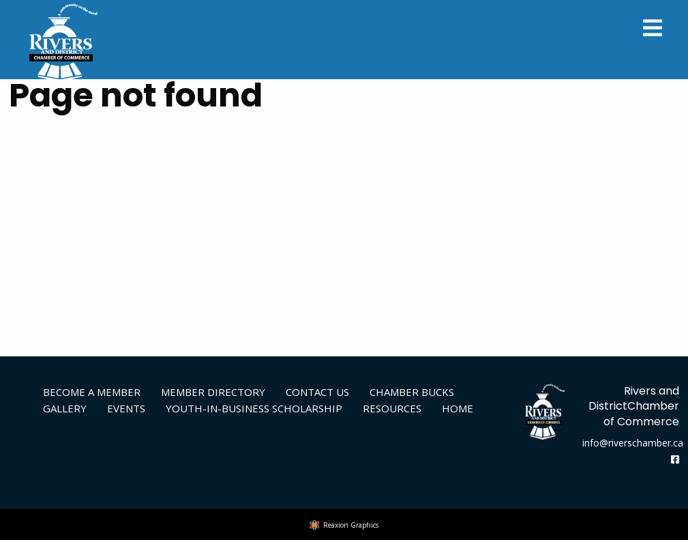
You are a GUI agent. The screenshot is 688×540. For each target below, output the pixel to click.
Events (126, 408)
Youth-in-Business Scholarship (254, 408)
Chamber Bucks (412, 392)
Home (457, 408)
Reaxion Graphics (350, 525)
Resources (392, 408)
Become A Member (91, 392)
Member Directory (213, 392)
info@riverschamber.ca (632, 442)
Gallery (65, 408)
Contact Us (317, 392)
